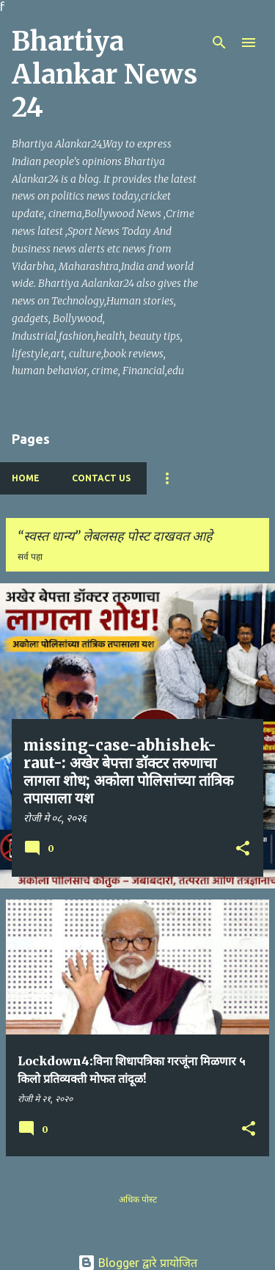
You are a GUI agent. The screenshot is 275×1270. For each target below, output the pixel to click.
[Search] (219, 42)
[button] (243, 849)
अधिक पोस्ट (138, 1199)
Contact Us (101, 478)
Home (26, 478)
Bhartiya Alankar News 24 (104, 74)
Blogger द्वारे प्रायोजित (137, 1262)
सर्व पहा (30, 556)
